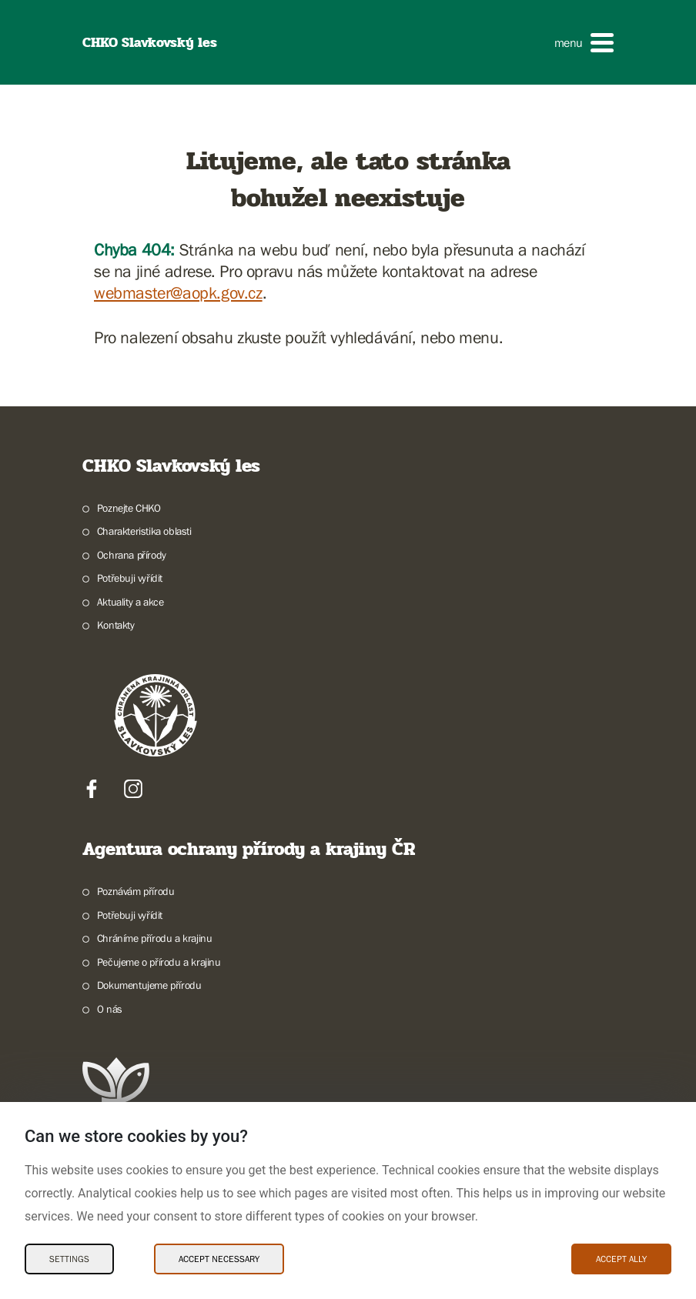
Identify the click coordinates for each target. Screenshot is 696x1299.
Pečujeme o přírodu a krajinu (159, 962)
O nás (109, 1009)
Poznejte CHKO (129, 508)
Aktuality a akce (130, 602)
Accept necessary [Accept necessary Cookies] (219, 1259)
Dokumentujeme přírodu (149, 985)
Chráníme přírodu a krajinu (154, 938)
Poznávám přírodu (136, 891)
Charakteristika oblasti (144, 531)
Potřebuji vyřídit (129, 578)
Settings (69, 1259)
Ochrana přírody (131, 555)
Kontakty (116, 625)
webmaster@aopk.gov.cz (178, 292)
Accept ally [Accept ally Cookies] (621, 1259)
